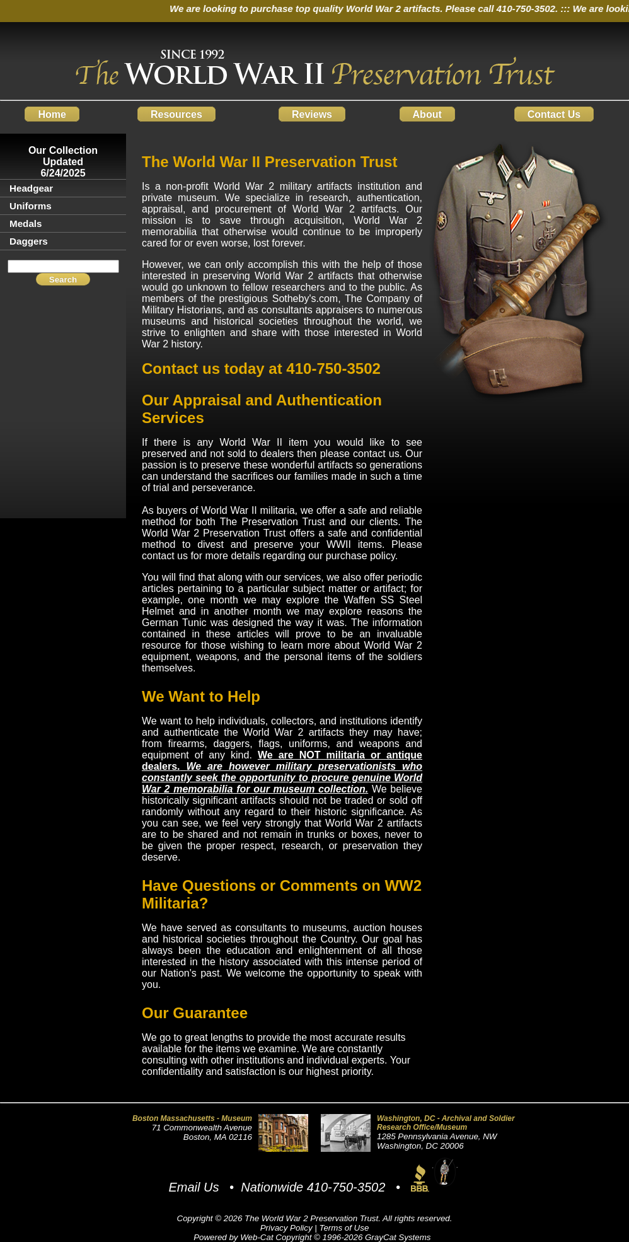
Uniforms (30, 205)
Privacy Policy (286, 1228)
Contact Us (554, 113)
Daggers (28, 241)
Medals (25, 223)
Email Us (193, 1187)
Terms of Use (344, 1228)
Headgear (31, 188)
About (427, 113)
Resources (176, 113)
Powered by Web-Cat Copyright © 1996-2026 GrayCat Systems (314, 1237)
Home (52, 113)
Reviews (312, 113)
